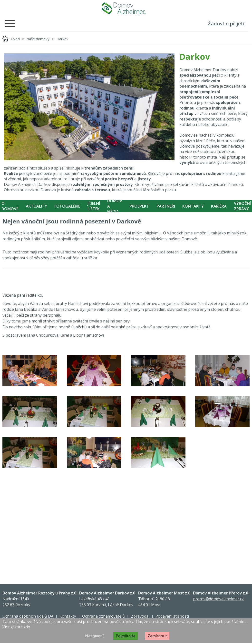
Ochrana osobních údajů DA (27, 616)
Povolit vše (126, 636)
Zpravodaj (140, 616)
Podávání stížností (172, 616)
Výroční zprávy (242, 206)
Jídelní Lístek (93, 206)
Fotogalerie (67, 206)
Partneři (165, 206)
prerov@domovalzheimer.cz (218, 599)
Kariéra (219, 206)
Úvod (15, 38)
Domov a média (114, 206)
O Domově (10, 206)
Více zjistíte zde (16, 627)
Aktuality (36, 206)
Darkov (62, 38)
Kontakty (193, 206)
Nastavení (94, 636)
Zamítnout (157, 636)
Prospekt (139, 206)
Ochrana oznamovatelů (103, 616)
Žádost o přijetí (226, 23)
